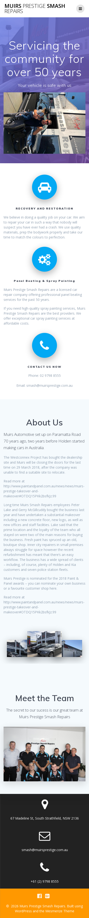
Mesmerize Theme (59, 911)
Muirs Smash (35, 8)
